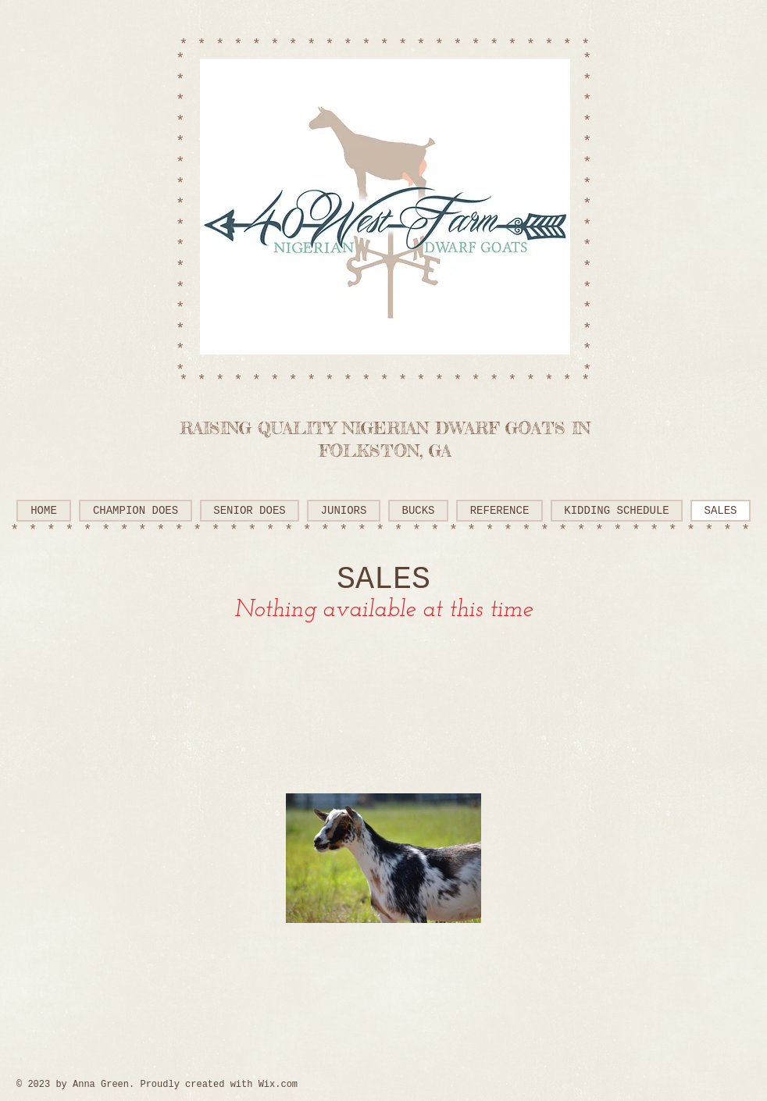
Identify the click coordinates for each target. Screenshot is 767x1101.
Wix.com (278, 1084)
